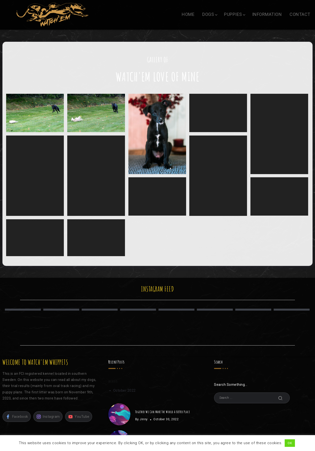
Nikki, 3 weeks (156, 196)
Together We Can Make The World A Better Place (162, 411)
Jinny (144, 419)
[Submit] (280, 397)
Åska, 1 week (35, 238)
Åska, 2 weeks (278, 196)
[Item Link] (119, 414)
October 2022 (124, 390)
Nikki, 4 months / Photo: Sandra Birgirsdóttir (35, 113)
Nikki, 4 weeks (217, 175)
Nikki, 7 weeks (278, 134)
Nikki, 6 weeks (35, 175)
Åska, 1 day (96, 238)
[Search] (251, 398)
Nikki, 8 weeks (156, 134)
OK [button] (290, 443)
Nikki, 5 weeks (96, 175)
